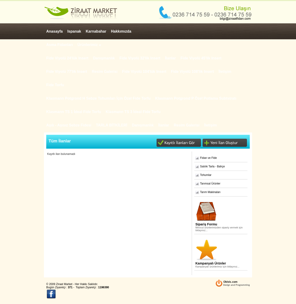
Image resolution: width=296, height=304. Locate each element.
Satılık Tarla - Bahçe (212, 166)
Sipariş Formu (206, 224)
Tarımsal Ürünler (210, 183)
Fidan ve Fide (208, 158)
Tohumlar (205, 175)
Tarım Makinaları (210, 192)
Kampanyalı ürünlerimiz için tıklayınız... (217, 266)
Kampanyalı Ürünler (210, 263)
